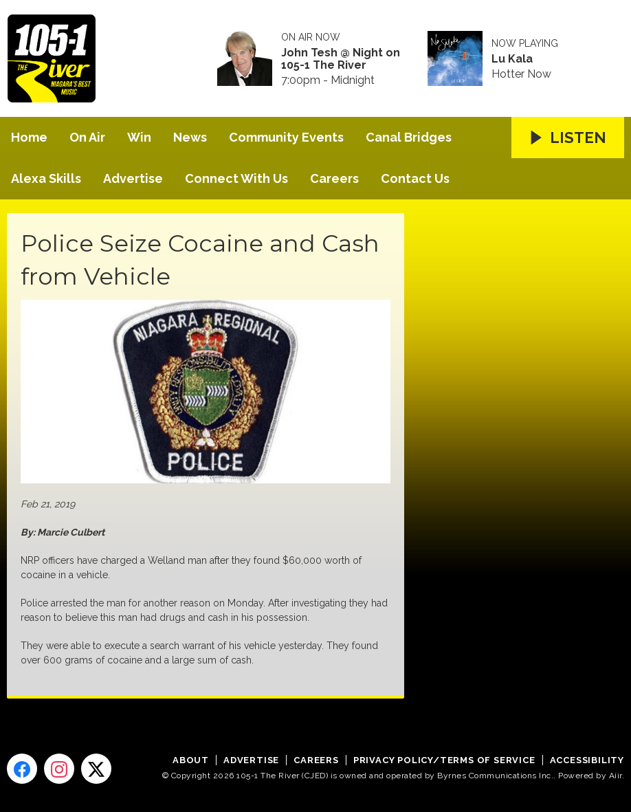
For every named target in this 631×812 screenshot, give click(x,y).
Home (29, 137)
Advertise (133, 178)
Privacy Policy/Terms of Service (444, 760)
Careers (334, 178)
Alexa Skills (46, 178)
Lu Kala (512, 59)
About (191, 760)
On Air (87, 137)
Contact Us (415, 178)
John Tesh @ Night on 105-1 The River (340, 59)
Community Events (286, 137)
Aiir (615, 775)
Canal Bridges (409, 137)
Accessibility (587, 760)
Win (139, 137)
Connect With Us (236, 178)
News (190, 137)
